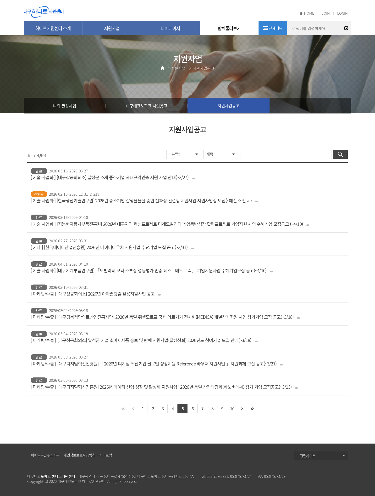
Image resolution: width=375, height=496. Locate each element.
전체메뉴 (275, 28)
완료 (39, 171)
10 (232, 408)
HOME (309, 13)
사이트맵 (105, 455)
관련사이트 (308, 455)
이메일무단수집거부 (45, 455)
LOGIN (342, 13)
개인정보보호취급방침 (79, 455)
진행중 (39, 194)
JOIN (326, 13)
